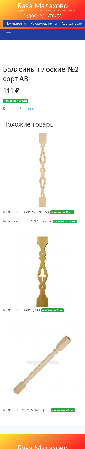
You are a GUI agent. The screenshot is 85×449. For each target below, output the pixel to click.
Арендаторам (72, 23)
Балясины (27, 108)
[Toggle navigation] (8, 34)
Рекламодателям (44, 23)
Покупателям (16, 23)
